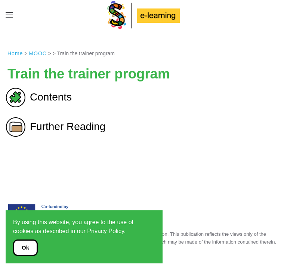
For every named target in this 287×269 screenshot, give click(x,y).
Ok (25, 247)
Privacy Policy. (106, 231)
